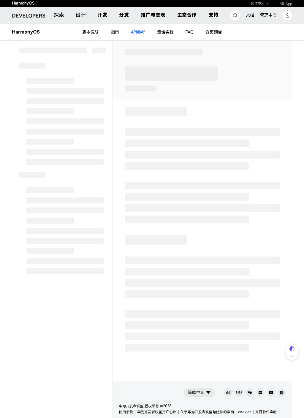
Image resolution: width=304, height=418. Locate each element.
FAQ (190, 32)
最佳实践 (165, 32)
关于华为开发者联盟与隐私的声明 (207, 412)
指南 (115, 32)
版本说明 (90, 32)
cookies (244, 412)
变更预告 (213, 32)
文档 (250, 15)
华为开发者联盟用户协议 (156, 412)
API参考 (138, 32)
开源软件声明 (266, 412)
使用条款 (126, 412)
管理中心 (268, 15)
